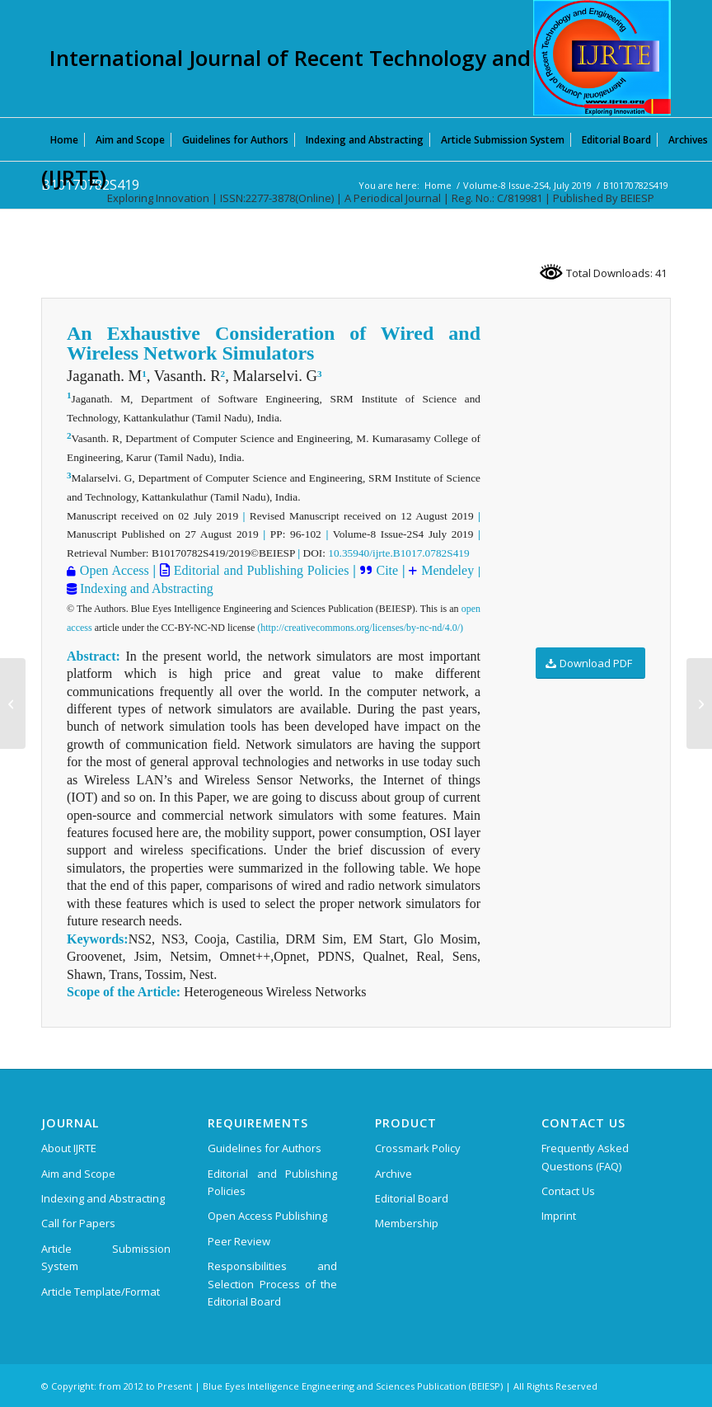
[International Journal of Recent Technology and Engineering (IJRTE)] (602, 57)
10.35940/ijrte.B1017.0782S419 (398, 553)
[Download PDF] (590, 663)
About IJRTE (68, 1148)
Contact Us (568, 1190)
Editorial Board (411, 1198)
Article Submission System (106, 1257)
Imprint (558, 1215)
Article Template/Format (100, 1291)
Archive (393, 1173)
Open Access (114, 570)
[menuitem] (64, 139)
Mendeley (445, 570)
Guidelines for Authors (264, 1148)
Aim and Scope (78, 1173)
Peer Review (239, 1241)
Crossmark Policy (418, 1148)
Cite (387, 570)
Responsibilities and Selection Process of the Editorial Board (272, 1284)
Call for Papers (78, 1223)
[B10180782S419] (699, 703)
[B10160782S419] (13, 703)
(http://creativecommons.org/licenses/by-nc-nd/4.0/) (360, 627)
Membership (406, 1223)
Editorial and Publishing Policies (259, 570)
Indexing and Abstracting (145, 588)
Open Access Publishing (267, 1215)
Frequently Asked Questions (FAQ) (585, 1157)
